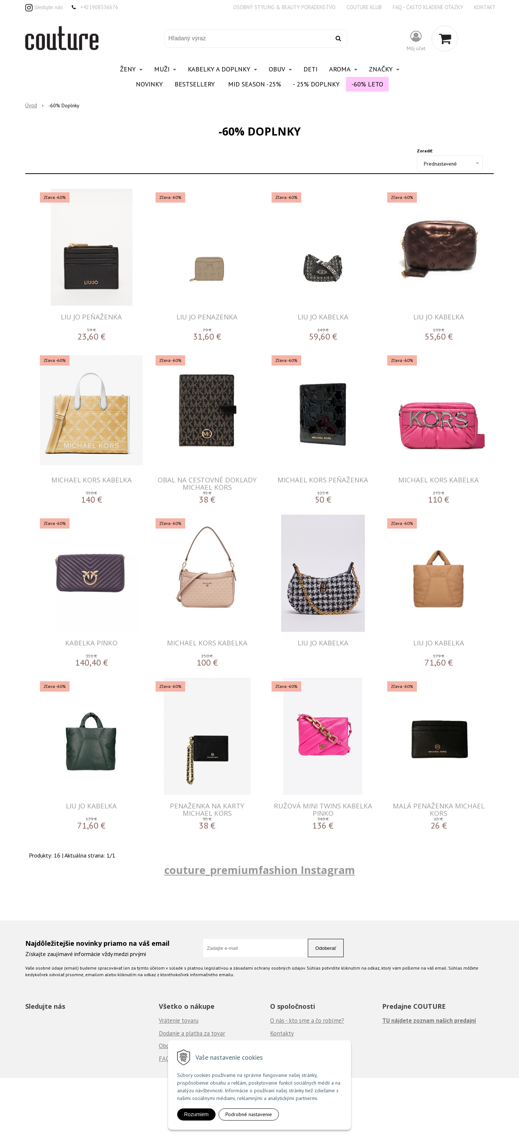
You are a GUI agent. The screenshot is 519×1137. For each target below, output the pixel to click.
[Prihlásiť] (416, 40)
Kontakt (485, 7)
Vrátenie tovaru (178, 1020)
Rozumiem (196, 1114)
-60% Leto (367, 84)
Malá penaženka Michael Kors (439, 809)
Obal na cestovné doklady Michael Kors (207, 483)
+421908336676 (99, 7)
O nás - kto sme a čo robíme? (307, 1020)
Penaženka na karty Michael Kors (207, 809)
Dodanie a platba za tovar (192, 1033)
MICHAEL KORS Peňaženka (322, 479)
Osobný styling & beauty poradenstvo (284, 7)
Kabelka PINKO (91, 642)
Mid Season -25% (254, 84)
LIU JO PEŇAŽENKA (91, 316)
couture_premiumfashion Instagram (259, 870)
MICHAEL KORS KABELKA (91, 479)
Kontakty (282, 1033)
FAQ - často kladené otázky (428, 7)
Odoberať (325, 948)
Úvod (31, 105)
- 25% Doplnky (316, 84)
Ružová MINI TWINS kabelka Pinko (323, 809)
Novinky (149, 84)
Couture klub (364, 7)
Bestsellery (195, 84)
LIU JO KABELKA (323, 316)
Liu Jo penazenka (207, 316)
